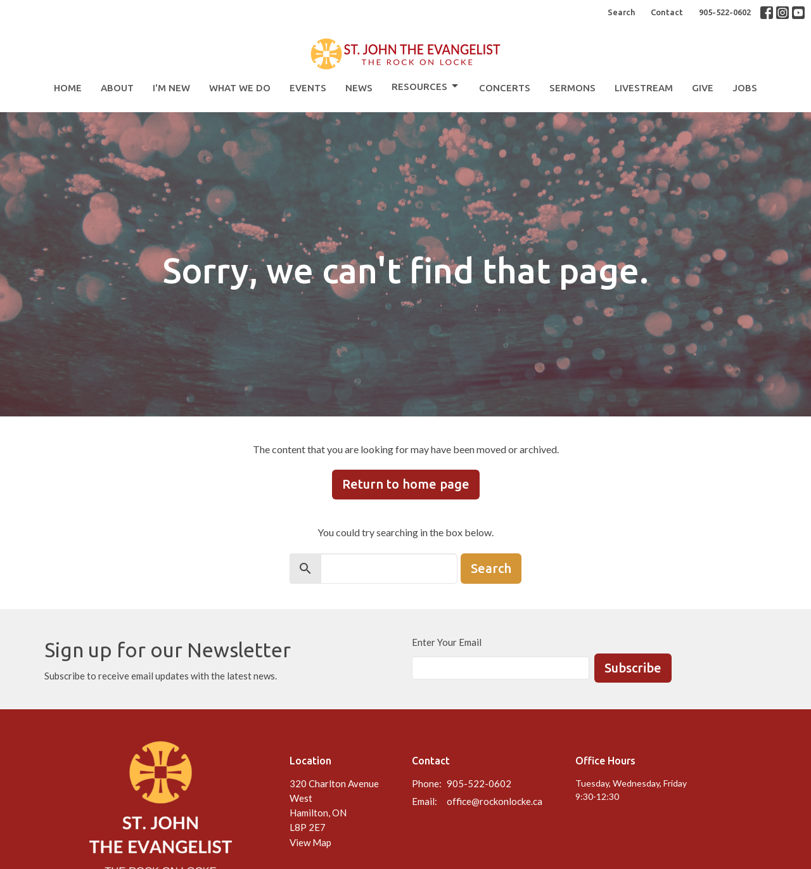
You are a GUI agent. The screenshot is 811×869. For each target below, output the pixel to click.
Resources (426, 86)
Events (308, 87)
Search (621, 12)
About (117, 87)
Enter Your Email (447, 642)
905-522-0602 (725, 12)
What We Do (240, 87)
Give (702, 87)
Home (68, 87)
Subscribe (632, 667)
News (359, 87)
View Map (310, 842)
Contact (667, 12)
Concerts (504, 87)
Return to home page (405, 484)
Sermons (572, 87)
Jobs (744, 87)
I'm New (171, 87)
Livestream (644, 87)
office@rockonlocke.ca (494, 801)
